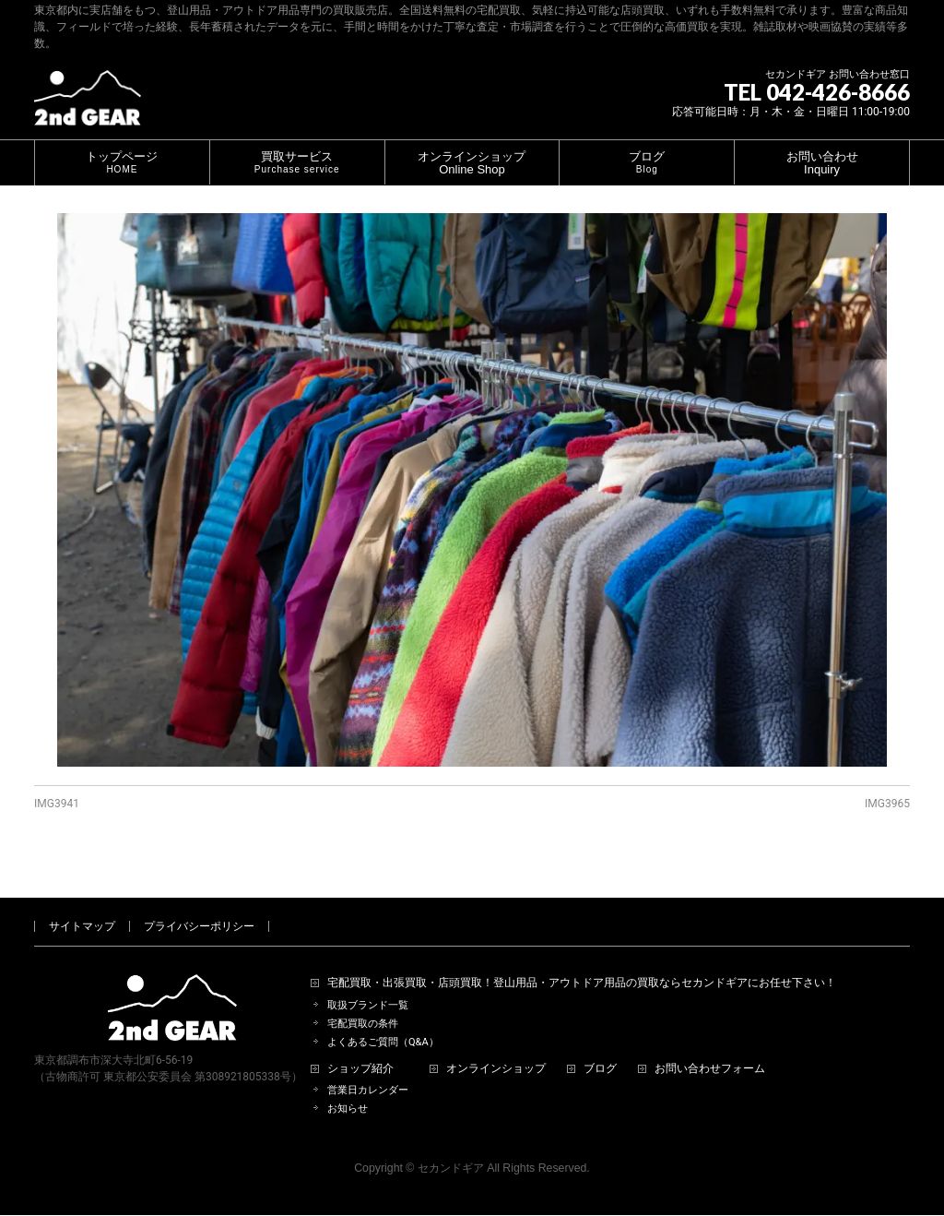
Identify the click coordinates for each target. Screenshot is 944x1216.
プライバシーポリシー (199, 905)
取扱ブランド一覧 (367, 984)
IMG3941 (56, 803)
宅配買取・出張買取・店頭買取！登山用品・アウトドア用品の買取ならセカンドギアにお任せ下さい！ (581, 962)
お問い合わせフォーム (710, 1048)
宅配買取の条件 (362, 1002)
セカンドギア (451, 1146)
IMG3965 (887, 803)
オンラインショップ (496, 1048)
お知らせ (347, 1087)
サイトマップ (82, 905)
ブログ (600, 1048)
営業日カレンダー (367, 1069)
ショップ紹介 (360, 1048)
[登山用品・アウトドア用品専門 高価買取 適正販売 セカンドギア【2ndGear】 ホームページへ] (87, 104)
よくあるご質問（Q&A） (383, 1021)
